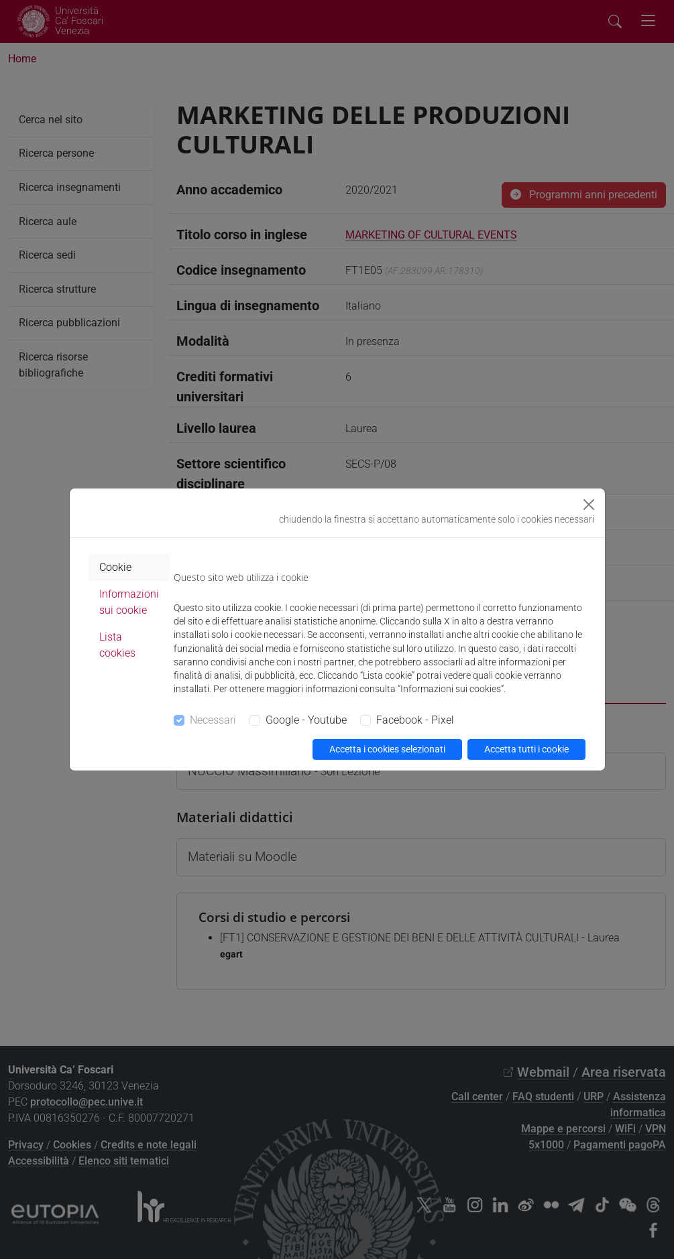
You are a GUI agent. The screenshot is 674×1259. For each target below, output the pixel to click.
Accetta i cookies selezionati (387, 749)
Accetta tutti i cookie (526, 749)
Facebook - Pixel (415, 720)
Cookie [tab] (115, 567)
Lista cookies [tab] (117, 645)
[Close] (589, 504)
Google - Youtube (306, 720)
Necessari (213, 720)
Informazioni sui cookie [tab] (129, 602)
